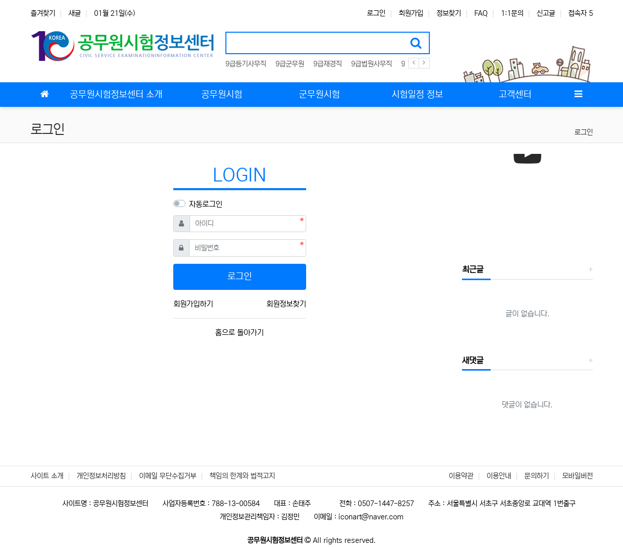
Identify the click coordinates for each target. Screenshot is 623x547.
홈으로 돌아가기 (239, 332)
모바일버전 (577, 476)
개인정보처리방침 (101, 476)
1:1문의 (512, 13)
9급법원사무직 (371, 64)
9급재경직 (327, 64)
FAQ (481, 13)
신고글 (546, 13)
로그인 (376, 13)
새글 (74, 13)
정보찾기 (448, 13)
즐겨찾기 (43, 13)
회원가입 (411, 13)
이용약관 (461, 476)
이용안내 (499, 476)
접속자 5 (580, 13)
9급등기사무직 (245, 64)
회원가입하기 (193, 304)
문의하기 (536, 476)
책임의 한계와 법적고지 (242, 476)
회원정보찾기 (286, 304)
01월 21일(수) (114, 13)
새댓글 (472, 360)
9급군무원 (289, 64)
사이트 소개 (47, 476)
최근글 (472, 269)
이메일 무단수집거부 (167, 476)
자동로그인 (205, 204)
